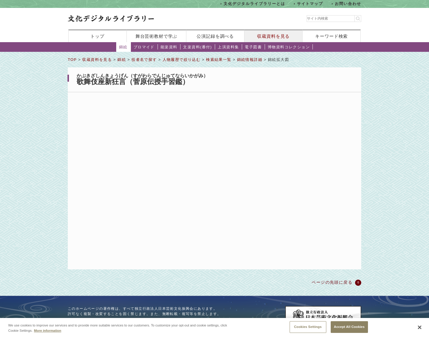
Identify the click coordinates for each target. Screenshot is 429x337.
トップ (97, 36)
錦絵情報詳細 (249, 59)
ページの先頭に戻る (332, 282)
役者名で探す (144, 59)
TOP (72, 59)
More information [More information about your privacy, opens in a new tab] (47, 330)
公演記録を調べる (215, 36)
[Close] (419, 327)
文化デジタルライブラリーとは (254, 3)
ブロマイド (144, 47)
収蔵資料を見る (273, 36)
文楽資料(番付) (197, 47)
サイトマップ (310, 3)
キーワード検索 (331, 36)
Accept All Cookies (349, 327)
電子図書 (253, 47)
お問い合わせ (348, 3)
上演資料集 (228, 47)
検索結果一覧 (218, 59)
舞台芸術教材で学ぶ (157, 36)
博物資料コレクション (289, 47)
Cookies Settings (308, 327)
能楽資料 (169, 47)
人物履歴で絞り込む (182, 59)
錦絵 (123, 47)
